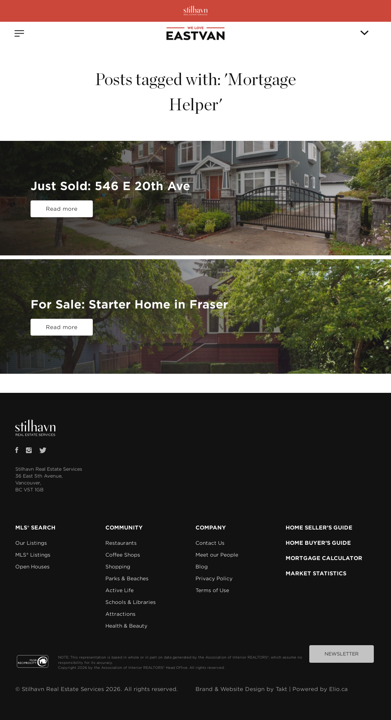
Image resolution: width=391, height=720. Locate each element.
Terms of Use (212, 590)
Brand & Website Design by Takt (241, 689)
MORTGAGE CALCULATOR (324, 558)
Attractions (120, 614)
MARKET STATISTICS (316, 573)
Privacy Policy (214, 578)
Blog (202, 567)
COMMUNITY (124, 528)
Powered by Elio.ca (320, 689)
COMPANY (211, 528)
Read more (62, 209)
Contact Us (210, 543)
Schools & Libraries (130, 602)
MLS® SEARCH (35, 528)
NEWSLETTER (342, 654)
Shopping (117, 567)
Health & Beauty (126, 626)
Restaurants (121, 543)
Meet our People (217, 555)
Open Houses (32, 567)
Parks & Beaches (127, 578)
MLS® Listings (32, 555)
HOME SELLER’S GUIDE (319, 528)
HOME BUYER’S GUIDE (318, 543)
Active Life (119, 590)
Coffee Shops (122, 555)
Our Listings (31, 543)
